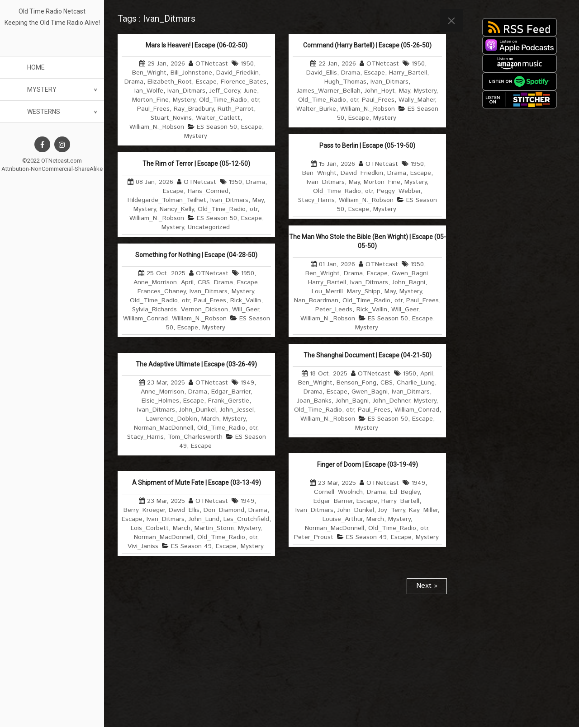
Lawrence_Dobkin (171, 418)
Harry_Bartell (408, 72)
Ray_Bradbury (194, 108)
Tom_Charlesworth (195, 436)
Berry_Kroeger (144, 510)
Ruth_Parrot (236, 108)
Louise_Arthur (342, 519)
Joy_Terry (391, 510)
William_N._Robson (156, 126)
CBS (204, 282)
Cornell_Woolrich (338, 492)
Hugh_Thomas (345, 81)
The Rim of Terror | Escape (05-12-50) (196, 163)
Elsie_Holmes (160, 400)
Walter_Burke (316, 108)
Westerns (43, 111)
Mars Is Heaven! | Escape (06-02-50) (196, 45)
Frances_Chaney (161, 291)
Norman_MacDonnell (163, 427)
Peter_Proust (313, 537)
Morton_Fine (150, 99)
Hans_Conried (208, 191)
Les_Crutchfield (246, 519)
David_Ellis (321, 72)
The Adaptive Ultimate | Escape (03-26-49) (196, 364)
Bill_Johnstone (191, 72)
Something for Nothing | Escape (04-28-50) (196, 254)
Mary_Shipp (363, 291)
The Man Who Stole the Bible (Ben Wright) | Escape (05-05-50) (367, 241)
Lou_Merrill (327, 291)
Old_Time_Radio (223, 99)
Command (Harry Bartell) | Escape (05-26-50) (367, 45)
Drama (133, 81)
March (210, 418)
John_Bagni (408, 282)
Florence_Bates (243, 81)
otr (255, 99)
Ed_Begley (404, 492)
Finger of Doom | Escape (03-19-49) (367, 464)
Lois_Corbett (150, 528)
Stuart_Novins (171, 117)
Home (36, 67)
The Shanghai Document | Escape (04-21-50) (368, 355)
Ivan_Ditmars (186, 90)
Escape (206, 81)
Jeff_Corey (224, 90)
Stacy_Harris (316, 200)
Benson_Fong (356, 382)
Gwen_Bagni (410, 273)
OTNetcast (211, 63)
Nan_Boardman (316, 300)
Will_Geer (404, 309)
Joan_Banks (314, 400)
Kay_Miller (423, 510)
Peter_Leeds (333, 309)
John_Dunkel (197, 409)
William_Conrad (145, 318)
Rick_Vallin (371, 309)
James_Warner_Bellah (329, 90)
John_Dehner (391, 400)
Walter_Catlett (218, 117)
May (404, 90)
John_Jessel (237, 409)
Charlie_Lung (416, 382)
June (250, 90)
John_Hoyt (380, 90)
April (187, 282)
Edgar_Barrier (230, 391)
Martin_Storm (214, 528)
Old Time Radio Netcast (52, 11)
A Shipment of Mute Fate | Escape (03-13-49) (196, 482)
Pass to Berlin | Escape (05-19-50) (367, 145)
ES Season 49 (366, 537)
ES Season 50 (217, 126)
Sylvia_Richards (154, 309)
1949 (247, 382)
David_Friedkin (237, 72)
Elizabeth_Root (169, 81)
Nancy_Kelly (177, 209)
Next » (426, 586)
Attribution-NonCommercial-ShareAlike (52, 168)
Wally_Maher (417, 99)
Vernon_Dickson (204, 309)
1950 (247, 63)
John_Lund (204, 519)
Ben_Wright (149, 72)
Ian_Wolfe (148, 90)
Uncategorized (209, 227)
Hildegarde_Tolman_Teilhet (167, 200)
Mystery (42, 89)
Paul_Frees (153, 108)
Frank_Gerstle (228, 400)
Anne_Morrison (155, 282)
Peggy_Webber (398, 191)
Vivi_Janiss (143, 546)
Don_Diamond (224, 510)
